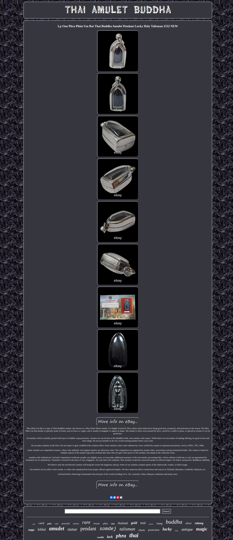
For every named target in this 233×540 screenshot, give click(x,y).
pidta (49, 523)
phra (121, 536)
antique (187, 529)
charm (142, 530)
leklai (42, 529)
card (41, 523)
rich (113, 524)
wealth (100, 537)
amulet (56, 528)
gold (134, 523)
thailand (123, 523)
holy (176, 531)
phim (105, 523)
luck (110, 537)
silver (188, 523)
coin (33, 524)
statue (72, 529)
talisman (127, 528)
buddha (174, 522)
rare (86, 522)
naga (31, 529)
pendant (88, 528)
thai (133, 535)
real (143, 523)
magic (201, 529)
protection (153, 529)
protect (151, 524)
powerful (66, 523)
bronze (97, 523)
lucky (167, 529)
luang (159, 523)
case (56, 523)
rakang (199, 523)
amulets (76, 524)
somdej (108, 529)
